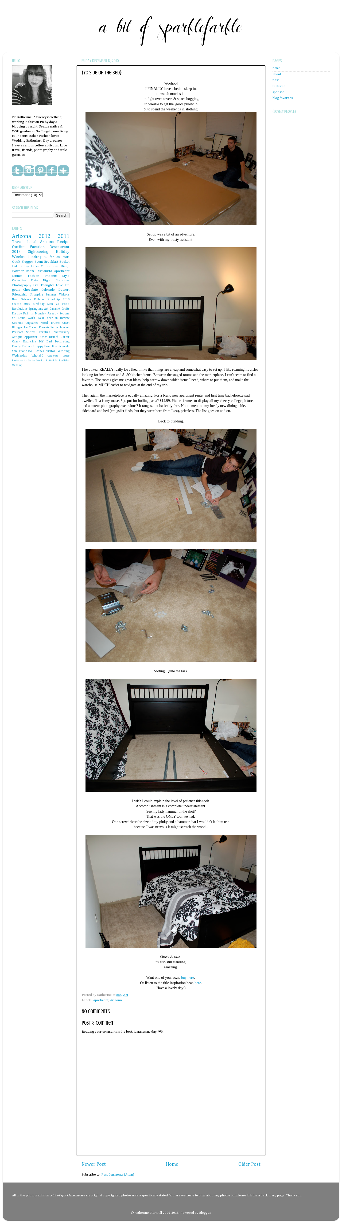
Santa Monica (36, 360)
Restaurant (59, 247)
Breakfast (51, 261)
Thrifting (44, 332)
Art (46, 308)
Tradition (64, 360)
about (277, 74)
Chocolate (30, 289)
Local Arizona (40, 242)
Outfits (18, 247)
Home (172, 1164)
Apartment (100, 1000)
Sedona (64, 313)
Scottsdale (51, 360)
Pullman (39, 299)
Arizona (116, 1000)
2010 (27, 304)
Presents (64, 346)
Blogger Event (32, 261)
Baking (36, 257)
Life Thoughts (43, 285)
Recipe (63, 242)
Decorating (62, 341)
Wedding (17, 365)
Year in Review (58, 318)
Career (65, 337)
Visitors (64, 294)
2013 (16, 252)
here (198, 983)
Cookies (17, 323)
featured (279, 86)
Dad (49, 341)
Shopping (36, 294)
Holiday (62, 252)
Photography (21, 285)
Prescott (17, 332)
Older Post (249, 1164)
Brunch (54, 337)
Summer (51, 294)
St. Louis (18, 318)
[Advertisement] (294, 245)
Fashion (33, 276)
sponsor (278, 92)
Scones (39, 351)
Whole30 (37, 355)
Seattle (16, 304)
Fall (25, 313)
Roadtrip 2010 (58, 299)
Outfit (16, 261)
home (277, 68)
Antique (17, 337)
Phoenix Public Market (54, 327)
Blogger (205, 1213)
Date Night (41, 280)
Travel (18, 242)
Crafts (65, 308)
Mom (66, 257)
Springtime (36, 308)
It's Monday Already (44, 313)
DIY (41, 341)
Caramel (54, 308)
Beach (43, 337)
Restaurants (19, 360)
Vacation (37, 247)
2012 (44, 236)
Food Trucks (50, 323)
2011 (63, 236)
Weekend (20, 257)
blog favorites (283, 98)
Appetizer (30, 337)
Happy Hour (43, 346)
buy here (187, 978)
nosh (276, 80)
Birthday (39, 304)
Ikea (54, 346)
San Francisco (22, 351)
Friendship (20, 294)
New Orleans (21, 299)
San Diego (61, 266)
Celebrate (53, 355)
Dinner (17, 276)
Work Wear (36, 318)
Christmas (62, 280)
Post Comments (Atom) (117, 1174)
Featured (28, 346)
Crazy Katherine (24, 341)
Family (16, 346)
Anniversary (61, 332)
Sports (30, 332)
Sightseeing (38, 252)
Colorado (48, 289)
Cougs (66, 355)
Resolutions (20, 308)
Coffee (45, 266)
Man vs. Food (58, 304)
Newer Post (93, 1164)
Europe (17, 313)
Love (59, 285)
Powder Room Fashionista (32, 271)
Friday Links (29, 266)
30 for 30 (52, 257)
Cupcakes (31, 323)
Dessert (63, 289)
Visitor (50, 351)
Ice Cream (31, 327)
